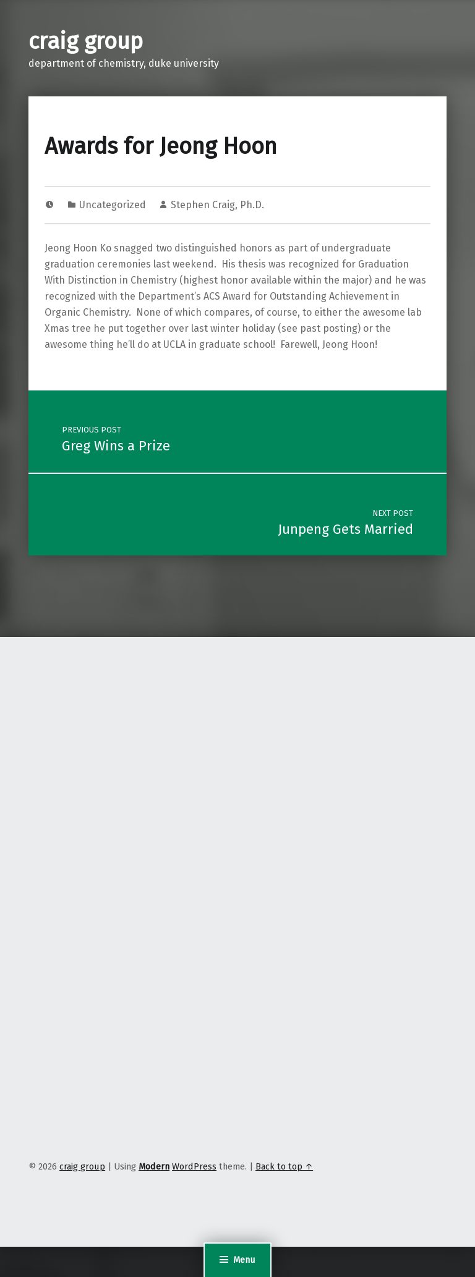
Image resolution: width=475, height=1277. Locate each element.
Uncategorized (112, 205)
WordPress (194, 1166)
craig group (85, 41)
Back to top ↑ (284, 1166)
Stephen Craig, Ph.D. (217, 205)
